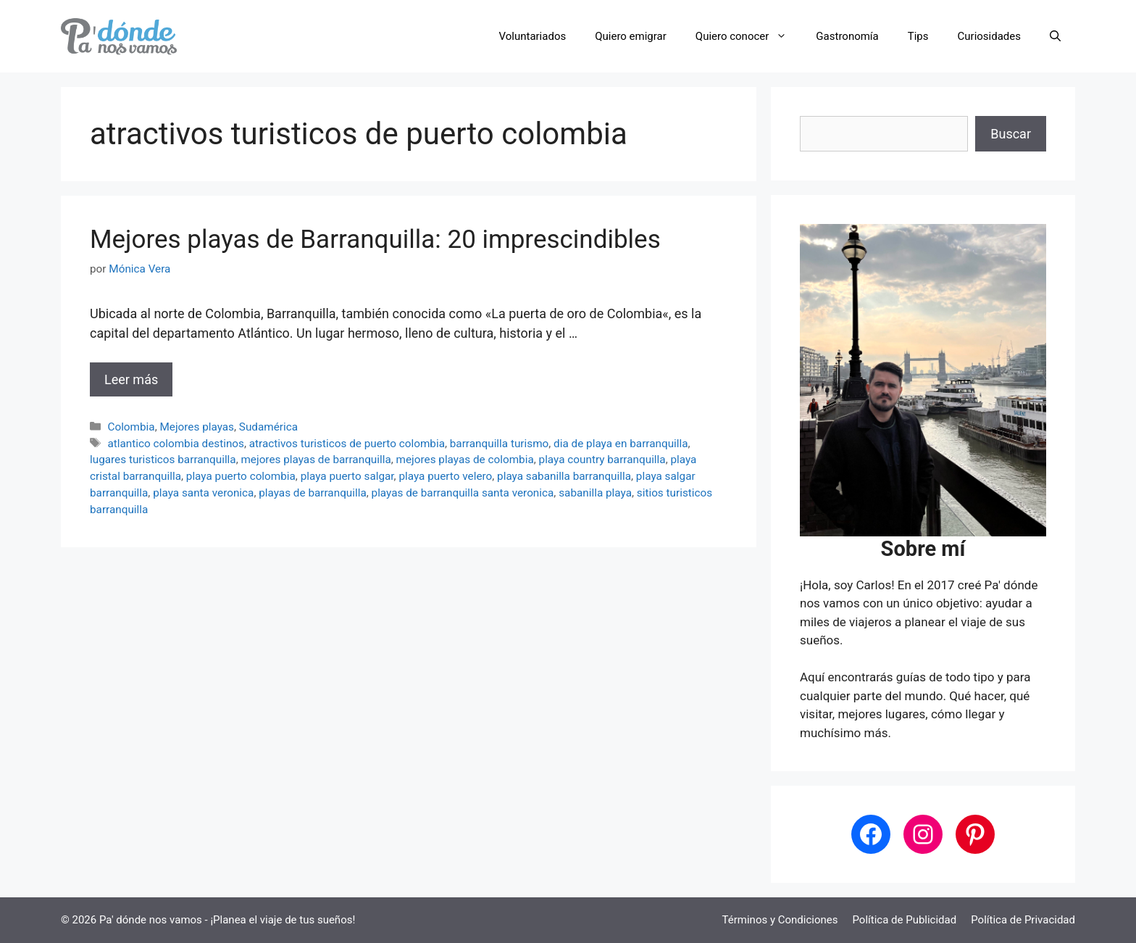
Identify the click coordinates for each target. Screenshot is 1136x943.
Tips (918, 36)
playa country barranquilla (602, 459)
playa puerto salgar (347, 476)
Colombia (130, 426)
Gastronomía (847, 36)
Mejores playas (196, 426)
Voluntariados (533, 36)
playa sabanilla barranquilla (564, 476)
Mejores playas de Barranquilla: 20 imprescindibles (375, 239)
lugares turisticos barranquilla (163, 459)
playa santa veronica (203, 492)
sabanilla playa (595, 492)
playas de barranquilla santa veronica (463, 492)
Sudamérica (268, 426)
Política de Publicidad (904, 919)
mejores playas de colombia (465, 459)
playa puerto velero (445, 476)
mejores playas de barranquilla (315, 459)
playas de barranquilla (313, 492)
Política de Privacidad (1023, 919)
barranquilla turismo (499, 443)
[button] (1055, 36)
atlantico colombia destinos (175, 443)
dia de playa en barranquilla (621, 443)
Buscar (1010, 133)
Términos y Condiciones (780, 919)
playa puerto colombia (241, 476)
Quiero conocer (749, 36)
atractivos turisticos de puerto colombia (347, 443)
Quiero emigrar (631, 36)
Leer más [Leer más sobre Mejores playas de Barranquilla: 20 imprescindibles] (131, 379)
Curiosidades (989, 36)
